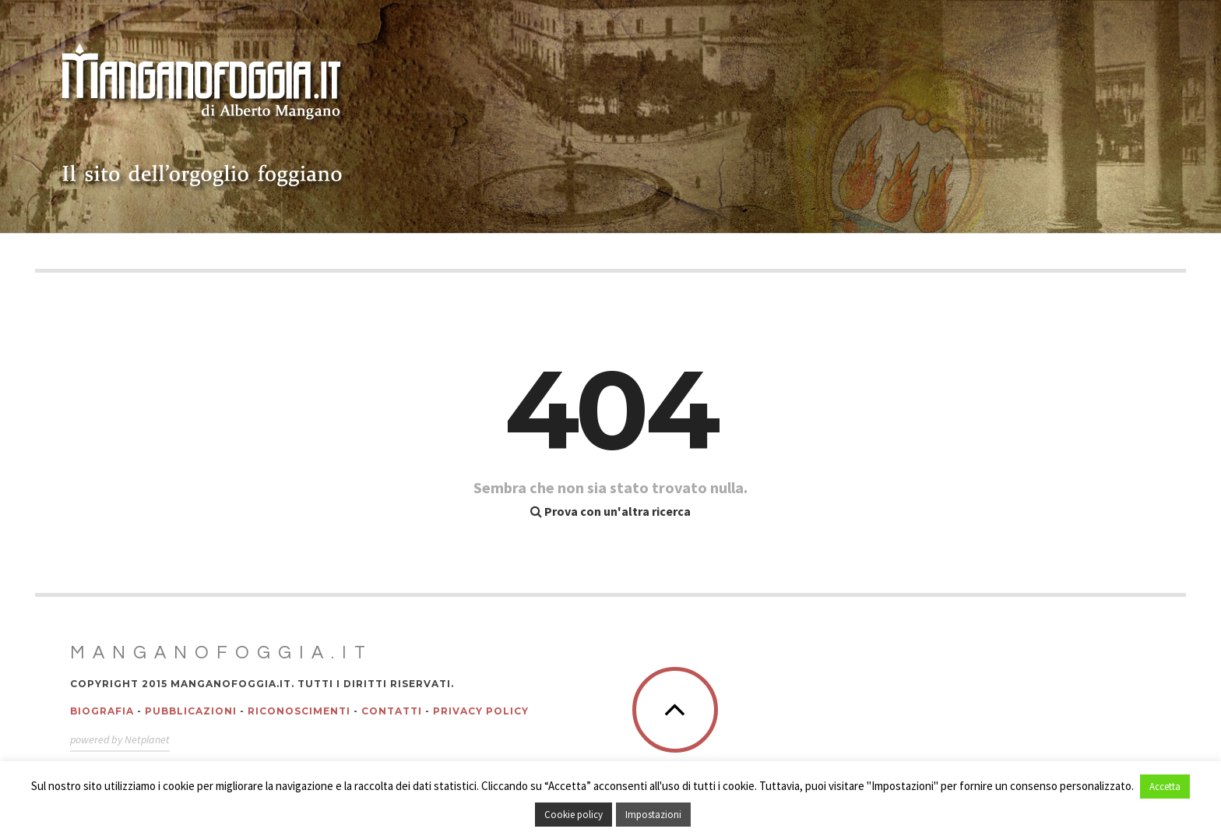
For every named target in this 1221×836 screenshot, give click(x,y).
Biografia (102, 711)
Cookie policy (573, 814)
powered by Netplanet (120, 739)
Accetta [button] (1165, 786)
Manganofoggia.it (221, 653)
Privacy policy (481, 711)
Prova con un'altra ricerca (610, 511)
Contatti (391, 711)
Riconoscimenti (299, 711)
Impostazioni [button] (653, 814)
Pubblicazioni (191, 711)
